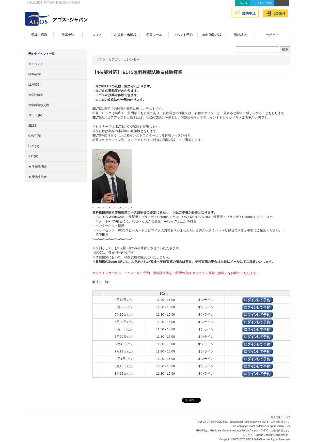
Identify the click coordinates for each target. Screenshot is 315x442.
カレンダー (132, 59)
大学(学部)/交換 (38, 105)
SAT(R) (33, 156)
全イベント (35, 64)
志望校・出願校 (125, 35)
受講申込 (68, 35)
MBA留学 (34, 74)
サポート (272, 35)
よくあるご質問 (263, 3)
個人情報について (280, 417)
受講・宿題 (39, 35)
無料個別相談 (211, 35)
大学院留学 (35, 95)
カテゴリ (114, 59)
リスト (101, 59)
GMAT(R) (34, 135)
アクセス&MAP (281, 3)
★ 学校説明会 (37, 166)
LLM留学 (34, 84)
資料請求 (240, 35)
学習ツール (154, 35)
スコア (97, 35)
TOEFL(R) (35, 115)
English (243, 3)
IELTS (32, 125)
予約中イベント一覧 (41, 54)
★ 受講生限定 (37, 177)
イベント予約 (183, 35)
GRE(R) (33, 146)
